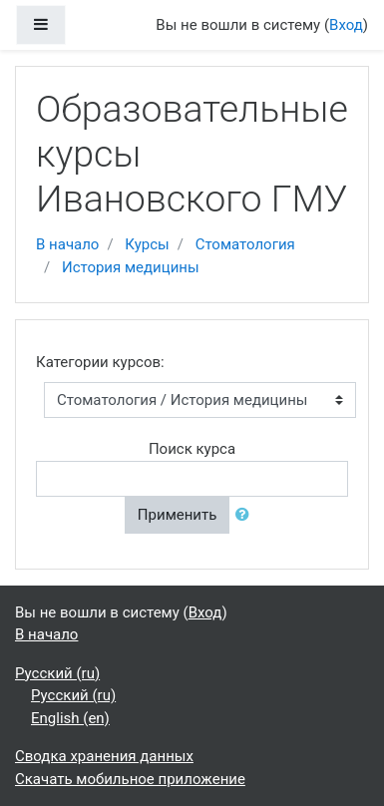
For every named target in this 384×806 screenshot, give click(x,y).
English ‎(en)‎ (70, 718)
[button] (246, 515)
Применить (177, 515)
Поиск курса (192, 449)
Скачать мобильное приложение (130, 779)
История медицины (130, 267)
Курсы (147, 244)
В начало (67, 244)
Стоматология (245, 244)
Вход (346, 25)
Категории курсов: (100, 362)
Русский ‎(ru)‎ (57, 673)
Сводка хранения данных (104, 756)
